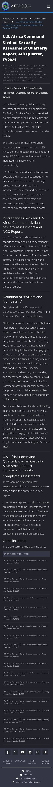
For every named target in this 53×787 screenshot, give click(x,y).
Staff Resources (32, 762)
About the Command (7, 762)
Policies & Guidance (45, 762)
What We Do (9, 18)
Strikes (24, 18)
